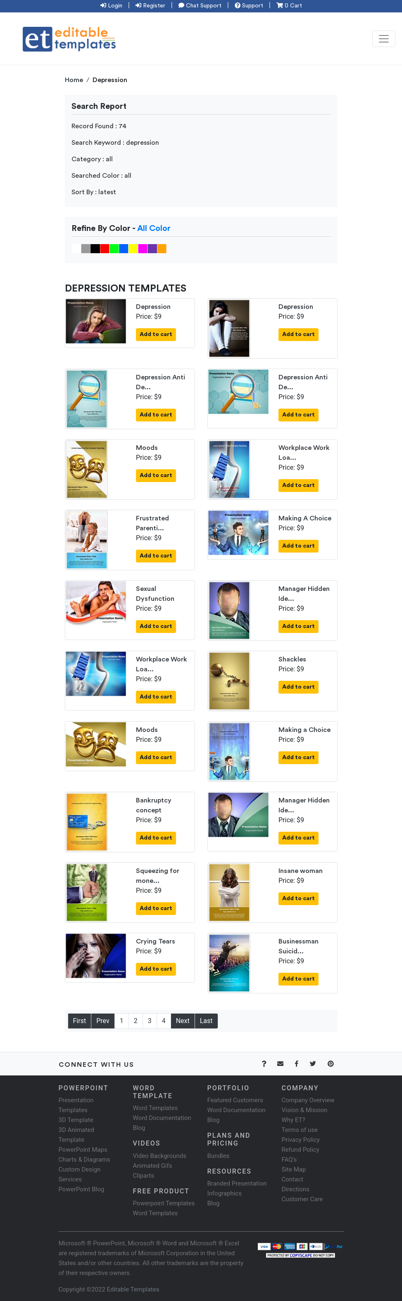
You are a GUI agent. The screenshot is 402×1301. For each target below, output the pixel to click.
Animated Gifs (152, 1165)
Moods (147, 448)
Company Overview (308, 1100)
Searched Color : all (101, 175)
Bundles (218, 1156)
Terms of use (300, 1130)
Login (111, 6)
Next (183, 1021)
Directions (295, 1189)
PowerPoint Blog (82, 1189)
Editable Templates (133, 1289)
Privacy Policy (301, 1139)
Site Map (294, 1169)
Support (249, 6)
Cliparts (144, 1175)
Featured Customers (235, 1100)
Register (150, 6)
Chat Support (199, 6)
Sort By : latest (93, 192)
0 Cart (289, 6)
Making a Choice (304, 730)
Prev (102, 1021)
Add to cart (156, 334)
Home (74, 80)
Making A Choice (304, 518)
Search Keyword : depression (115, 142)
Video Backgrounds (159, 1156)
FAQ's (289, 1159)
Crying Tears (155, 941)
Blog (213, 1203)
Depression (153, 306)
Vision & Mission (305, 1110)
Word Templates (155, 1108)
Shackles (292, 659)
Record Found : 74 (98, 126)
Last (206, 1021)
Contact (292, 1179)
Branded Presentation (237, 1183)
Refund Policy (300, 1149)
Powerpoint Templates (164, 1203)
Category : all (92, 159)
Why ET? (293, 1120)
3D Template (76, 1120)
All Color (154, 228)
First (79, 1021)
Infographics (224, 1193)
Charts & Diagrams (84, 1159)
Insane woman (300, 871)
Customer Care (302, 1199)
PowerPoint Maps (83, 1149)
